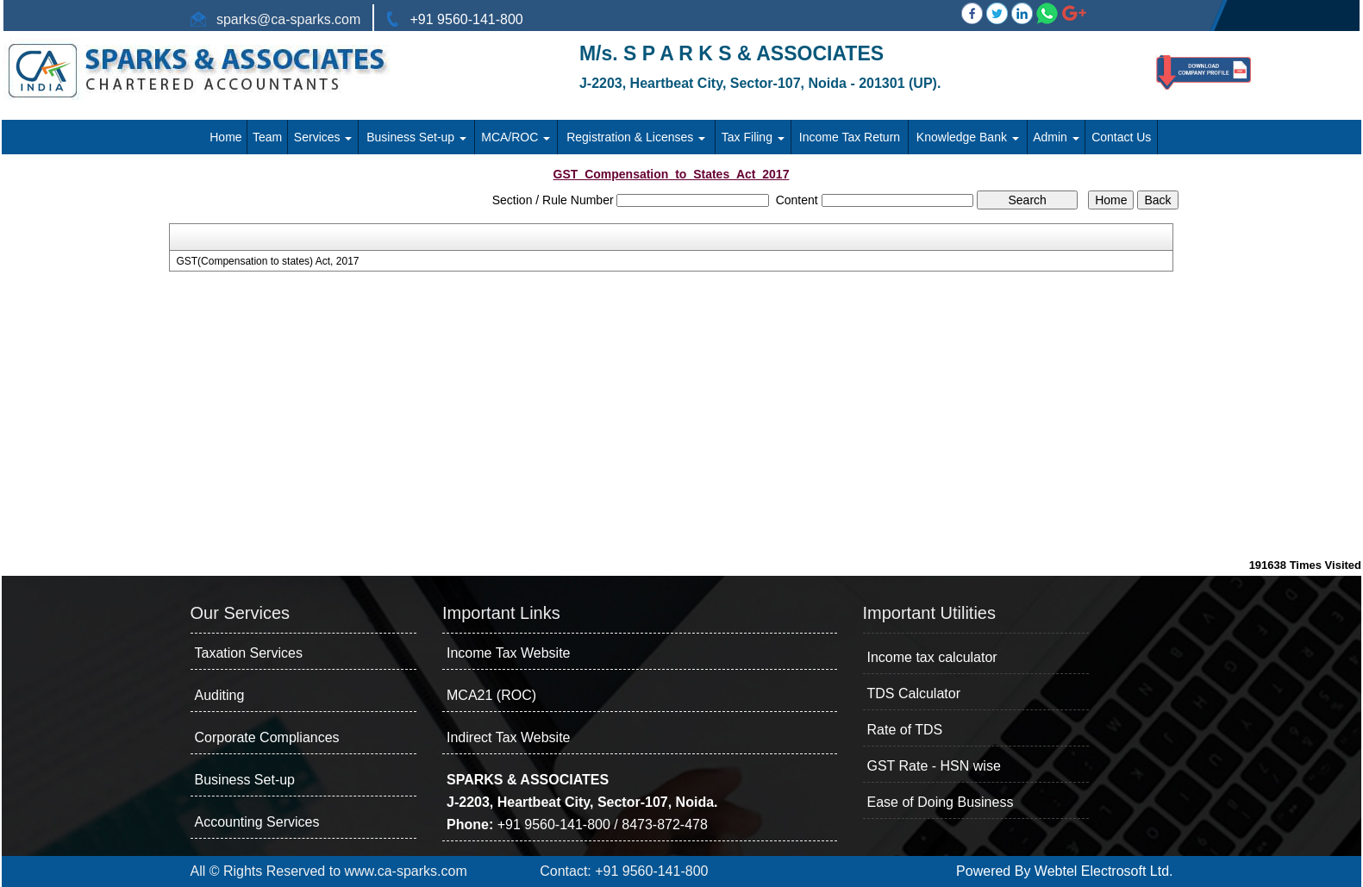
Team (267, 137)
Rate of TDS (905, 729)
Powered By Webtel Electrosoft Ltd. (1064, 871)
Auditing (220, 695)
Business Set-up (416, 137)
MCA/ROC (515, 137)
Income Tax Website (508, 653)
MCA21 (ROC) (491, 695)
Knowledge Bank (967, 137)
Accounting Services (257, 822)
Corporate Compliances (267, 737)
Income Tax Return (849, 137)
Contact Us (1121, 137)
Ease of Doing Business (940, 802)
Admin (1056, 137)
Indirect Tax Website (508, 737)
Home (225, 137)
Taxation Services (249, 653)
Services (323, 137)
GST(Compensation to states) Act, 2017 (267, 261)
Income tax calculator (932, 657)
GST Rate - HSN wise (934, 766)
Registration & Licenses (635, 137)
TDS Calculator (913, 693)
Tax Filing (753, 137)
